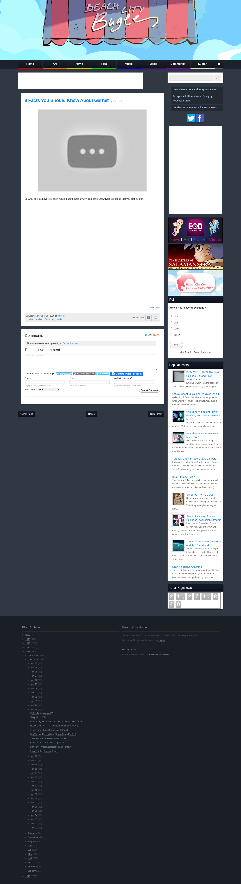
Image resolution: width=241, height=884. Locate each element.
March (31, 862)
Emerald (157, 308)
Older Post (156, 414)
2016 (27, 652)
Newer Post (26, 414)
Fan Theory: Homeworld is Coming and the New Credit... (57, 721)
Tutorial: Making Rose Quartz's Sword (194, 458)
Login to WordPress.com (84, 373)
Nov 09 (34, 794)
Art (55, 63)
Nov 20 (34, 705)
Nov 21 (34, 701)
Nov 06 (34, 807)
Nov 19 (34, 709)
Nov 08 (34, 798)
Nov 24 (34, 688)
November (33, 659)
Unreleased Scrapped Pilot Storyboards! (196, 107)
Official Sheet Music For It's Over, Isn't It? (196, 393)
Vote (176, 345)
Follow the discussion (157, 334)
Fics (104, 63)
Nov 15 (34, 769)
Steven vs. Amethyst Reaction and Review (50, 747)
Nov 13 (34, 777)
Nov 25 (34, 684)
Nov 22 (34, 697)
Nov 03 (34, 819)
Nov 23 (34, 692)
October (32, 833)
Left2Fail (167, 654)
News (79, 63)
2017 (27, 647)
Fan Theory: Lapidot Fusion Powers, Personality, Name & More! (203, 415)
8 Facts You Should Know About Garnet (67, 100)
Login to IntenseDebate (64, 373)
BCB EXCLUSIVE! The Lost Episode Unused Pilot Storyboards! (202, 376)
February (32, 866)
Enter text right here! (91, 362)
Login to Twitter (102, 373)
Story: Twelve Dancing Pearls (44, 751)
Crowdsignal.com (202, 352)
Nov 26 (34, 680)
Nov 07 (34, 802)
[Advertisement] (80, 80)
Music (128, 63)
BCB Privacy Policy (183, 476)
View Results (186, 352)
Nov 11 (34, 786)
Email (72, 378)
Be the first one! (70, 343)
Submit (202, 63)
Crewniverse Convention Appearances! (195, 89)
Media (153, 63)
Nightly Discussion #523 (41, 713)
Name (28, 378)
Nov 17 (34, 760)
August (31, 841)
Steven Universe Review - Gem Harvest (49, 738)
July (30, 846)
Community (178, 63)
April (30, 858)
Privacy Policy (129, 649)
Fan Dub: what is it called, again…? (47, 742)
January (32, 871)
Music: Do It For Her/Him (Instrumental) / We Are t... (55, 726)
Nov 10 (34, 790)
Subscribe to (42, 389)
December (33, 655)
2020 (27, 635)
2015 (27, 876)
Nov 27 (34, 676)
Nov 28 (34, 672)
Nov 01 (34, 828)
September (33, 837)
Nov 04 (34, 815)
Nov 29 (34, 667)
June (30, 850)
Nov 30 (34, 663)
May (30, 854)
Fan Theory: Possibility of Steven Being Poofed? (53, 734)
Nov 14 (34, 773)
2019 (27, 639)
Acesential (153, 654)
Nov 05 (34, 811)
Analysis (39, 319)
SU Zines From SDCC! (199, 494)
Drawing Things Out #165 (187, 566)
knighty (161, 640)
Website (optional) (123, 378)
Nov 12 (34, 781)
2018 (27, 643)
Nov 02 (34, 823)
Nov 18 (34, 756)
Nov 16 (34, 764)
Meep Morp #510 (38, 717)
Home (30, 63)
